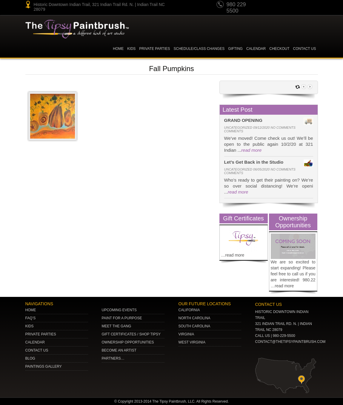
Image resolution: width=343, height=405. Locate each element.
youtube (266, 5)
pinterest (278, 5)
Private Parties (154, 49)
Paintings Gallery (43, 366)
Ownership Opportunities (128, 342)
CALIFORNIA (189, 310)
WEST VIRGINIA (192, 342)
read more (251, 150)
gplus (300, 5)
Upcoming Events (119, 310)
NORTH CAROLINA (194, 318)
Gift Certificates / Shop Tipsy (131, 334)
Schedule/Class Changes (199, 49)
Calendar (256, 49)
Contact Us (304, 49)
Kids (29, 326)
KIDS (131, 49)
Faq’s (30, 318)
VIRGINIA (186, 334)
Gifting (235, 49)
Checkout (279, 49)
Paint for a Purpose (122, 318)
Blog (30, 358)
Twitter (289, 5)
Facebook (312, 5)
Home (118, 49)
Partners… (113, 358)
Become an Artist (119, 350)
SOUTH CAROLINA (194, 326)
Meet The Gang (116, 326)
